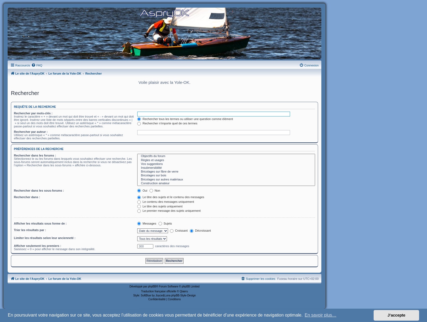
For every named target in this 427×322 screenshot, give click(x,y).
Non (155, 190)
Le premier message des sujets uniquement (168, 210)
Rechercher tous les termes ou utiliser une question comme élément (185, 119)
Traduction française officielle (158, 291)
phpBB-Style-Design (183, 295)
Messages (146, 223)
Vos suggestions (226, 164)
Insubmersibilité (226, 168)
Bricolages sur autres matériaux (226, 180)
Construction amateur (226, 183)
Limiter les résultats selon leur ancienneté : (44, 238)
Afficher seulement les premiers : (37, 245)
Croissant (179, 230)
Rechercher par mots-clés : (33, 113)
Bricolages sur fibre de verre (226, 172)
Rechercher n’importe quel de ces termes (167, 123)
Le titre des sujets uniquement (159, 206)
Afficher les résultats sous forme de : (40, 223)
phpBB (152, 286)
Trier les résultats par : (30, 230)
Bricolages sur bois (226, 175)
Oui (142, 190)
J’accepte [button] (396, 315)
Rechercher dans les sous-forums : (39, 190)
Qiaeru (184, 291)
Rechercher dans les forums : (35, 155)
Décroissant (200, 230)
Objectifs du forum (226, 156)
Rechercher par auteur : (31, 131)
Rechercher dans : (27, 197)
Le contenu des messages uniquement (165, 201)
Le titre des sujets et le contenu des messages (170, 197)
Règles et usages (226, 160)
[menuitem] (36, 65)
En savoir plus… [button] (321, 315)
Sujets (165, 223)
